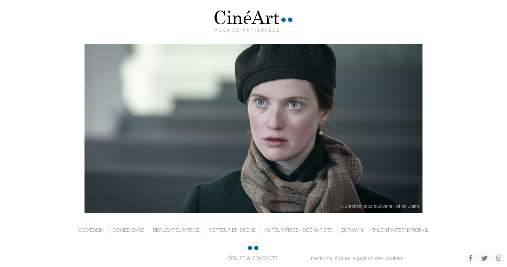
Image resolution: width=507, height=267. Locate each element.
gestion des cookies (379, 258)
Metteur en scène (232, 230)
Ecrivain (352, 230)
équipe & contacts (253, 258)
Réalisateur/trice (176, 230)
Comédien (91, 230)
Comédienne (128, 230)
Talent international (400, 230)
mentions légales (330, 258)
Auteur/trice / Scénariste (298, 230)
